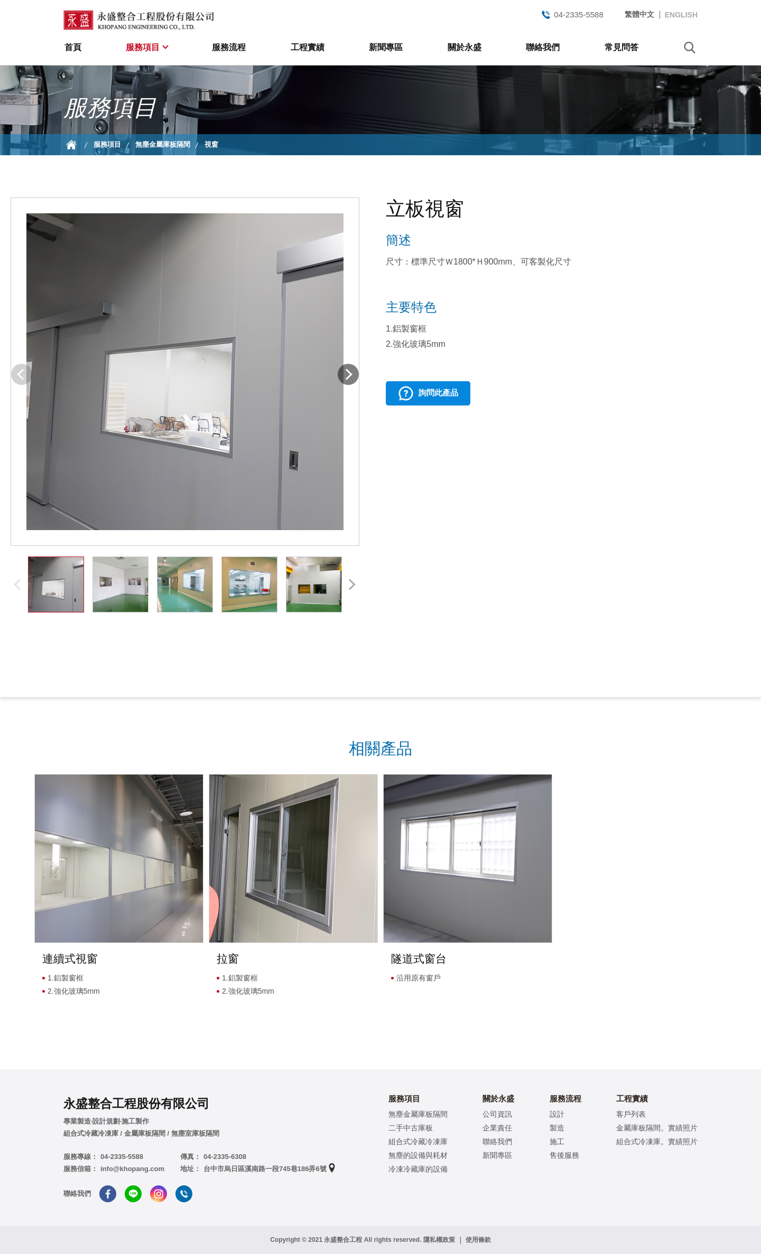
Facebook (107, 1193)
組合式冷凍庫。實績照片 (657, 1141)
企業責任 (497, 1128)
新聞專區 (386, 47)
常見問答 (621, 47)
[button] (348, 374)
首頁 (72, 47)
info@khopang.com (132, 1169)
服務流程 (229, 47)
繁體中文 (639, 14)
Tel (183, 1193)
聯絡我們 (543, 47)
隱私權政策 (439, 1239)
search (690, 47)
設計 (557, 1114)
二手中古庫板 (410, 1128)
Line (133, 1193)
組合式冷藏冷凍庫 (418, 1141)
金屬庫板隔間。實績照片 (657, 1128)
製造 (557, 1128)
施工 (557, 1141)
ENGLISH (681, 15)
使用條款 (478, 1239)
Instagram (158, 1193)
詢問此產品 (438, 392)
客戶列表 (631, 1114)
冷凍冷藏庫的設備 (418, 1169)
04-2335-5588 (572, 14)
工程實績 (307, 47)
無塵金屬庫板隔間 (162, 144)
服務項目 (144, 47)
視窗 (211, 144)
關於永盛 (464, 47)
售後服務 (564, 1155)
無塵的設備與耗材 (418, 1155)
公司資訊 (497, 1114)
